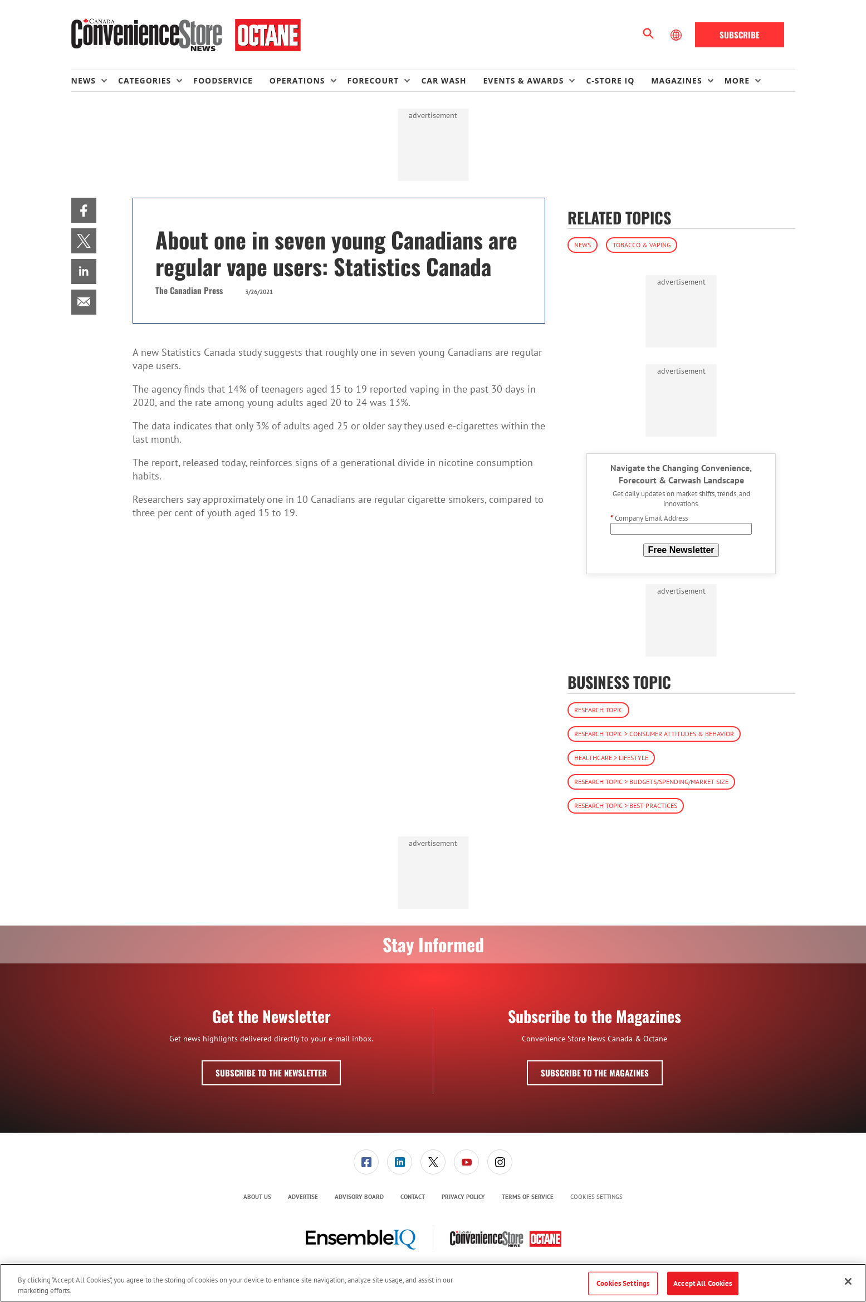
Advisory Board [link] (359, 1197)
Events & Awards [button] (523, 80)
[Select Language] (677, 35)
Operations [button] (297, 80)
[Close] (848, 1281)
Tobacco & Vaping (642, 245)
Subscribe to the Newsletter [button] (271, 1072)
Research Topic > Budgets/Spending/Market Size (651, 781)
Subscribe (740, 34)
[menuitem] (94, 80)
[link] (83, 210)
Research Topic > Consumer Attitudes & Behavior (654, 734)
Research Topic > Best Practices (625, 805)
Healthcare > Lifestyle (611, 757)
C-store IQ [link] (610, 80)
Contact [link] (412, 1197)
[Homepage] (186, 35)
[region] (433, 1283)
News (582, 245)
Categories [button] (144, 80)
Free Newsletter (681, 550)
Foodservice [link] (223, 80)
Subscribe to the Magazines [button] (595, 1072)
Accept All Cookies (702, 1283)
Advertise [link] (303, 1197)
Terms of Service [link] (528, 1197)
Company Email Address (649, 518)
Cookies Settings (596, 1197)
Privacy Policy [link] (463, 1197)
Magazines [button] (676, 80)
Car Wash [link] (443, 80)
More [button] (737, 80)
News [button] (83, 80)
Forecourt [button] (373, 80)
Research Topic (598, 710)
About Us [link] (257, 1197)
